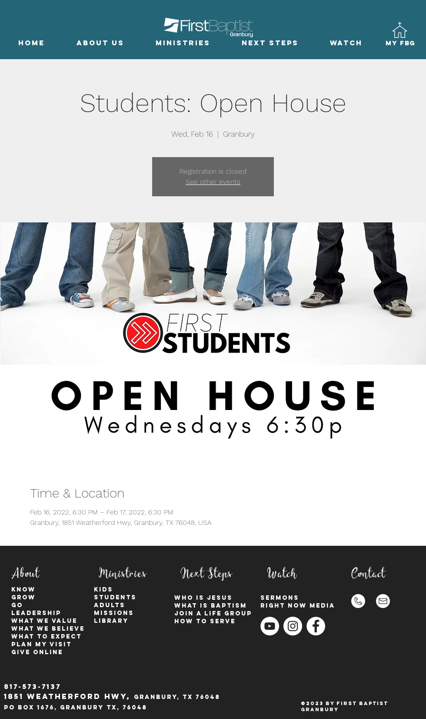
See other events (213, 182)
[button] (100, 43)
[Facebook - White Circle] (315, 626)
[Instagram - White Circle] (292, 626)
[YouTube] (269, 626)
